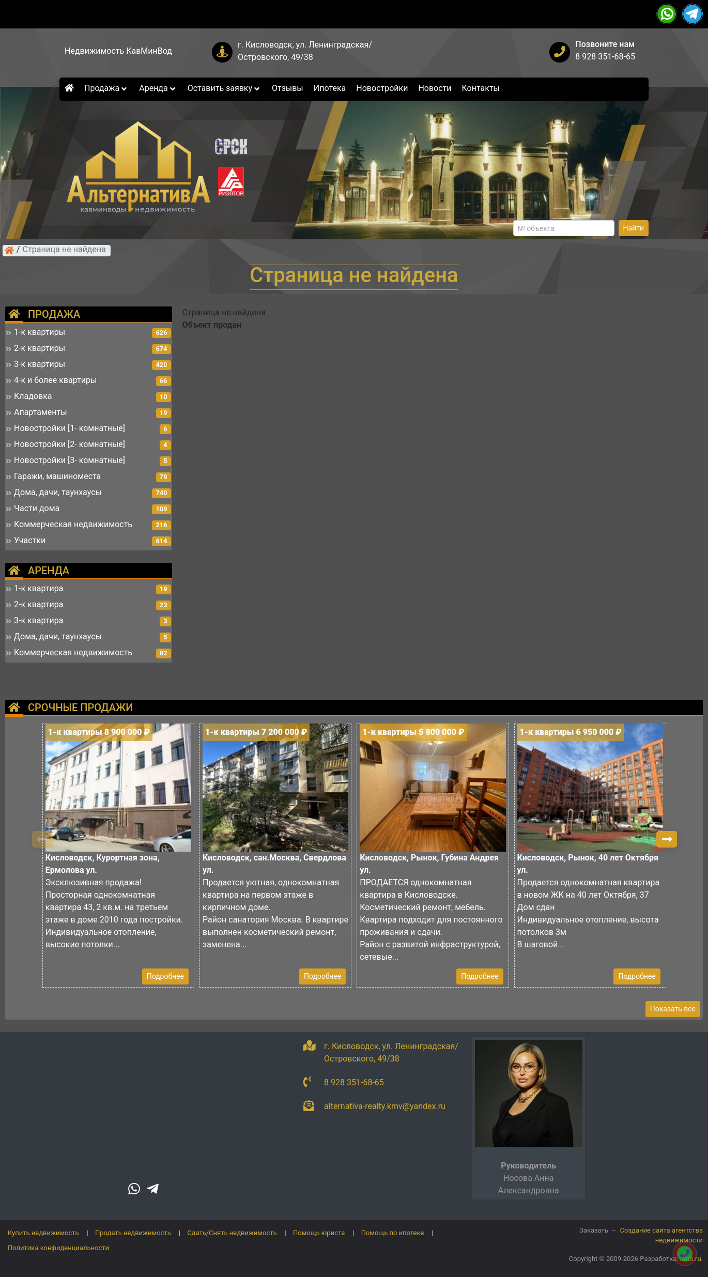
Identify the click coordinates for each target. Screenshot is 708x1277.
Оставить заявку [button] (224, 88)
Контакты (481, 88)
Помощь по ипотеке (392, 1233)
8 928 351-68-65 (605, 56)
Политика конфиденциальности (58, 1248)
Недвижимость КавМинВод (118, 51)
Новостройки (382, 88)
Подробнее (165, 976)
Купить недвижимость (43, 1233)
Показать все (673, 1009)
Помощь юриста (319, 1233)
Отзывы (287, 88)
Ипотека (330, 88)
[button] (666, 839)
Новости (434, 88)
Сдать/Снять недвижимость (231, 1233)
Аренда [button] (158, 88)
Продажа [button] (106, 88)
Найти (633, 228)
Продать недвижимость (133, 1233)
